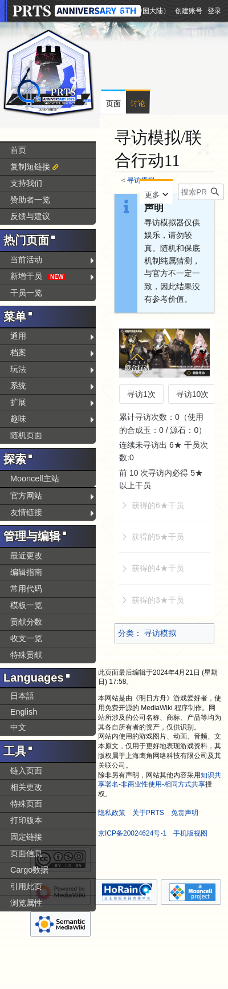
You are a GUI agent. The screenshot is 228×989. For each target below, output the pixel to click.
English (23, 711)
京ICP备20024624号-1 (132, 833)
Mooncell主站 (34, 478)
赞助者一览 (30, 199)
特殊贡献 (26, 654)
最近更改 (26, 555)
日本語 (22, 695)
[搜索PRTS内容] (200, 192)
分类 (126, 633)
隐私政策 (111, 813)
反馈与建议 (30, 216)
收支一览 (26, 638)
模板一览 (26, 605)
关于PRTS (148, 813)
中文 (18, 727)
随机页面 (26, 435)
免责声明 (184, 813)
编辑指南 (26, 572)
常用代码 (26, 588)
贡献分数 (26, 621)
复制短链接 (30, 166)
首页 (18, 150)
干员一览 (26, 292)
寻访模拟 (160, 633)
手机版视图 (190, 833)
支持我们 (26, 183)
